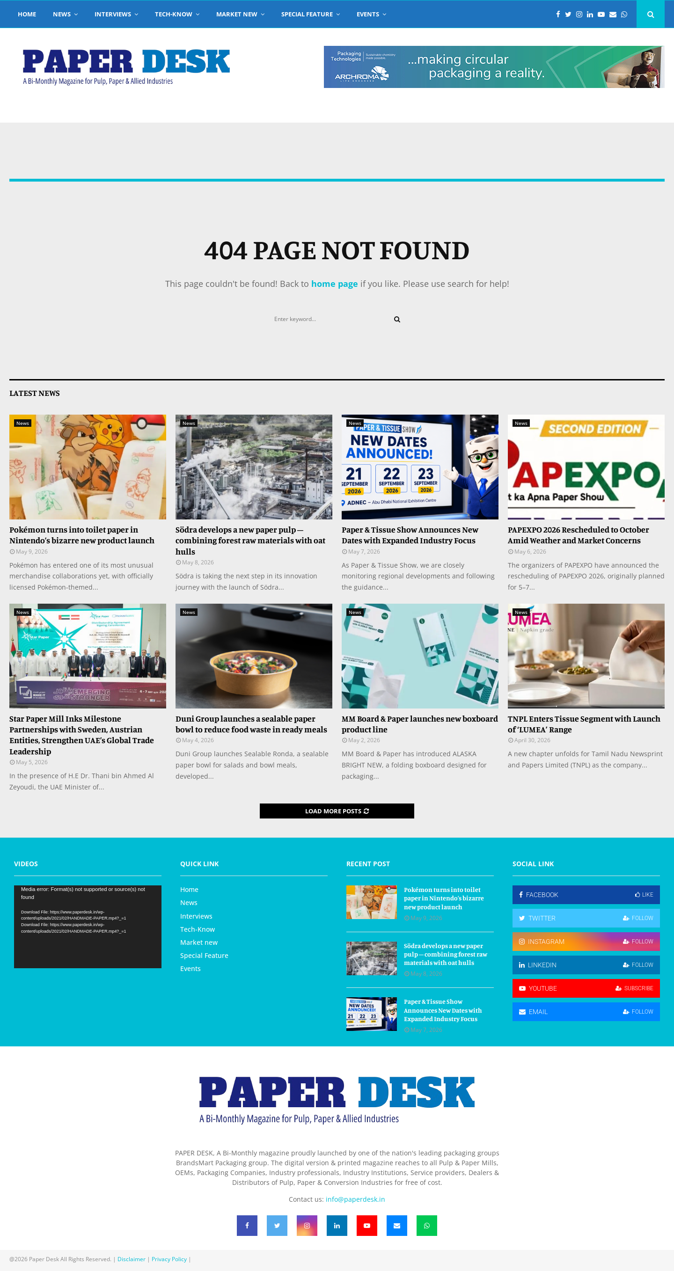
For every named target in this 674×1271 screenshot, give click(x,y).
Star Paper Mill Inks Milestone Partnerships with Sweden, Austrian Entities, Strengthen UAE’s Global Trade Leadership (81, 734)
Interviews (113, 14)
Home (27, 14)
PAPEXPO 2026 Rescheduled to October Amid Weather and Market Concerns (578, 534)
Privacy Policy (169, 1259)
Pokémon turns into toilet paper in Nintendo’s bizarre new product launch (81, 534)
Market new (236, 14)
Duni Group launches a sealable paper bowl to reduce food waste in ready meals (251, 723)
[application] (87, 926)
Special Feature (307, 14)
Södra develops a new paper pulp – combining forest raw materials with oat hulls (250, 540)
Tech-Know (173, 14)
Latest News (34, 392)
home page (334, 283)
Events (368, 14)
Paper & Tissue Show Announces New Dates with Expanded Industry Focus (410, 534)
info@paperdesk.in (355, 1199)
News (62, 14)
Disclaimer (131, 1259)
